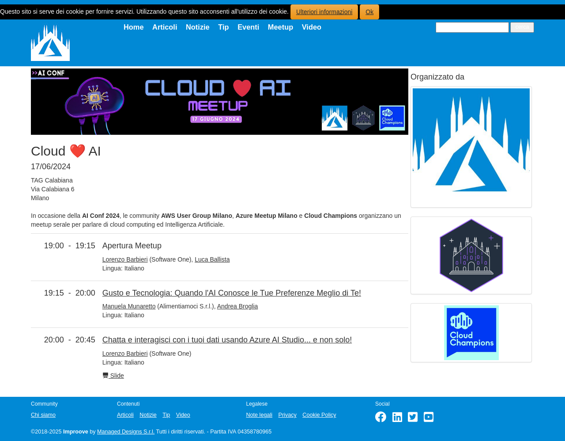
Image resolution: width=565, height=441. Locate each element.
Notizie (198, 27)
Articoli (164, 27)
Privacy (288, 415)
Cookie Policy (319, 415)
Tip (223, 27)
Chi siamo (43, 415)
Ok (369, 11)
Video (311, 27)
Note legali (259, 415)
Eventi (248, 27)
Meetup (280, 27)
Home (134, 27)
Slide (113, 375)
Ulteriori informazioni (324, 11)
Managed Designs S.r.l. (125, 432)
